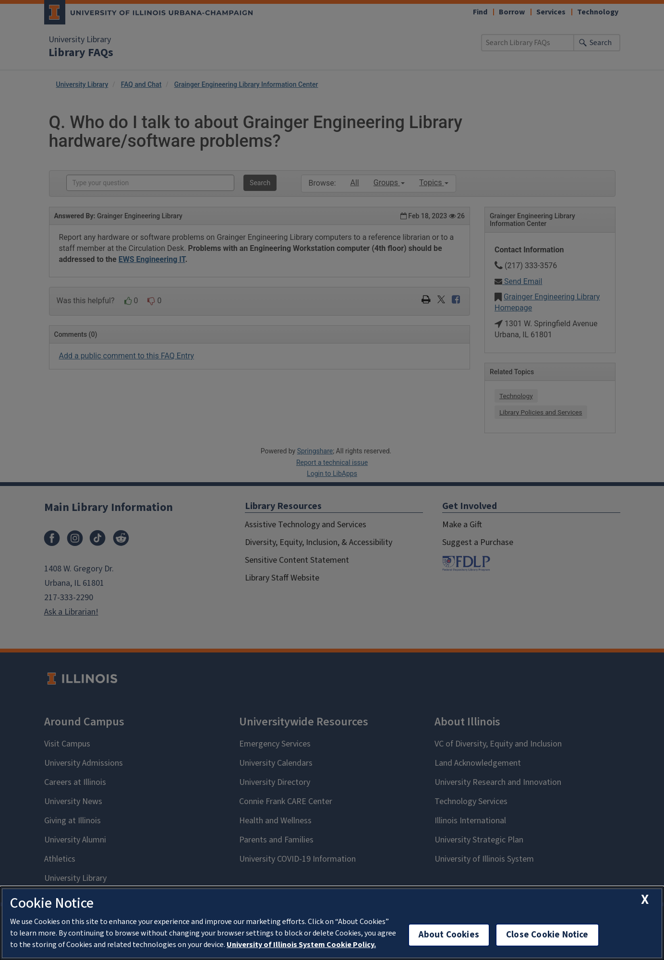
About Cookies (449, 934)
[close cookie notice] (644, 900)
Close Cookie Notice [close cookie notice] (547, 934)
